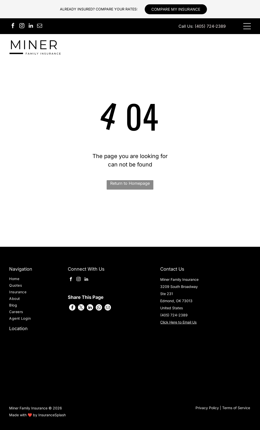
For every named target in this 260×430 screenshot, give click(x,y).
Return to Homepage (130, 183)
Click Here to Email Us (178, 322)
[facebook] (13, 26)
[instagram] (22, 26)
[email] (39, 26)
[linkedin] (31, 26)
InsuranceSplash (52, 415)
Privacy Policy (207, 408)
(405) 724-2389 (210, 26)
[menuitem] (28, 279)
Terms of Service (236, 408)
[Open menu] (247, 26)
